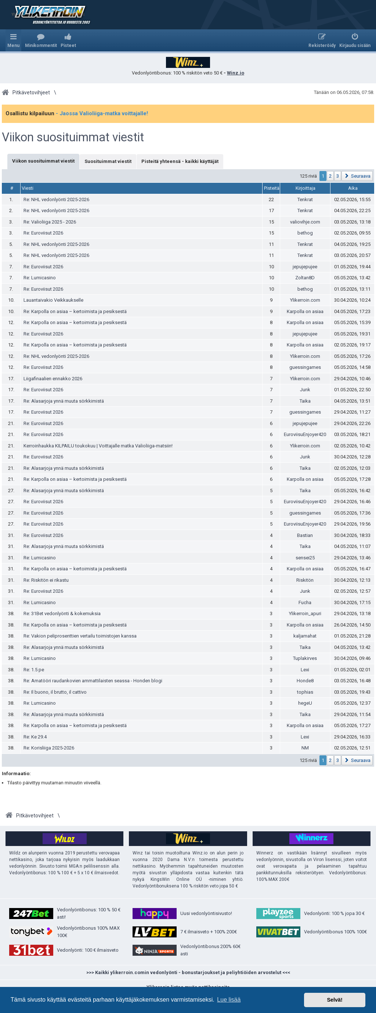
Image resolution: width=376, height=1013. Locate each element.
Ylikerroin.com (305, 300)
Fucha (305, 602)
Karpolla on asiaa (305, 311)
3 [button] (337, 176)
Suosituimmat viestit (107, 161)
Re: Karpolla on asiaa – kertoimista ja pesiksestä (75, 311)
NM (305, 748)
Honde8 (305, 680)
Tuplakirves (305, 658)
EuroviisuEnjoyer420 (305, 434)
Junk (305, 389)
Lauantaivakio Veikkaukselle (53, 300)
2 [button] (330, 176)
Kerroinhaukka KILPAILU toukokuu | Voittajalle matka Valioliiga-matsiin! (98, 446)
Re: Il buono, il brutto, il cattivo (55, 692)
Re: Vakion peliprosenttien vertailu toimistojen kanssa (80, 636)
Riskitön (305, 580)
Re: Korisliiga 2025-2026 (49, 748)
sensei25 (305, 557)
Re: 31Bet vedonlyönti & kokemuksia (62, 613)
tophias (305, 692)
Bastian (305, 535)
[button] (357, 176)
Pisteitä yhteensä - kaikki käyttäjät (179, 161)
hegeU (305, 703)
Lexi (305, 669)
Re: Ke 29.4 (35, 737)
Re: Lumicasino (40, 277)
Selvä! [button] (334, 1000)
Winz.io (235, 73)
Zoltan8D (305, 277)
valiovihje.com (305, 222)
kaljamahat (305, 636)
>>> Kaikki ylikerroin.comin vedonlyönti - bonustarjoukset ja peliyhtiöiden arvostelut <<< (188, 972)
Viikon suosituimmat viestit (73, 137)
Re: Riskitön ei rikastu (46, 580)
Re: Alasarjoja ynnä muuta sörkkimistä (64, 401)
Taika (305, 401)
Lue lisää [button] (229, 999)
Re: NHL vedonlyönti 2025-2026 (56, 199)
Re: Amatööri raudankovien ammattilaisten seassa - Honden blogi (93, 680)
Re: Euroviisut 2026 (43, 233)
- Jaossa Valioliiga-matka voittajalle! (102, 113)
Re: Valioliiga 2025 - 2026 (50, 222)
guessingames (305, 367)
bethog (305, 233)
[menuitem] (41, 40)
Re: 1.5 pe (34, 669)
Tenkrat (305, 199)
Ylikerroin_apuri (305, 613)
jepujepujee (305, 266)
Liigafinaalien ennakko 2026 (53, 378)
